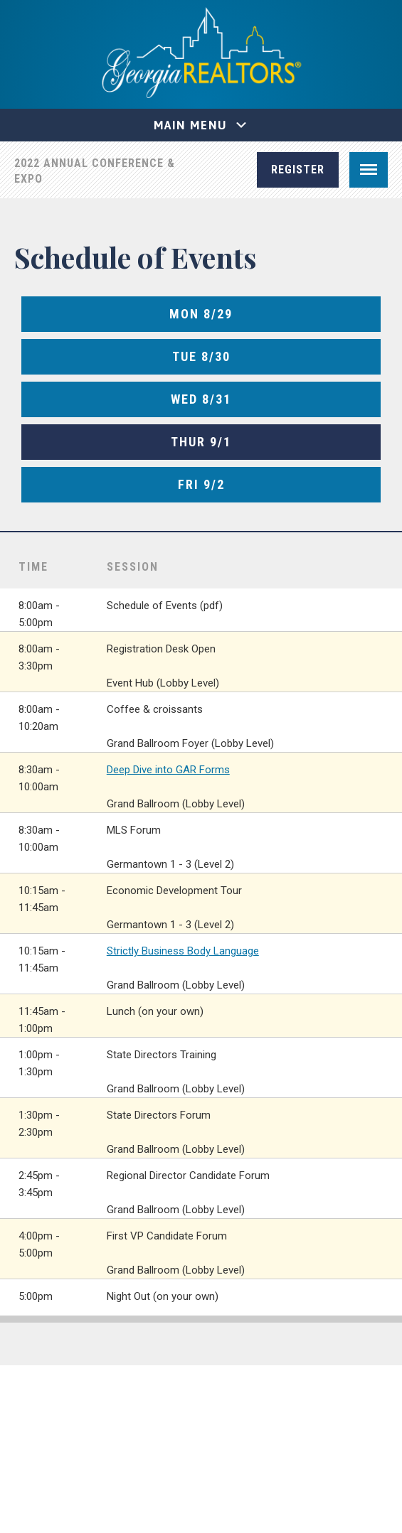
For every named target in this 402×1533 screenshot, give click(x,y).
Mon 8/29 (201, 313)
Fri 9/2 (201, 484)
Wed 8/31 (201, 399)
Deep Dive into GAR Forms (168, 769)
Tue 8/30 (201, 356)
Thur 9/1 (201, 441)
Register (297, 169)
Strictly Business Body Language (183, 951)
